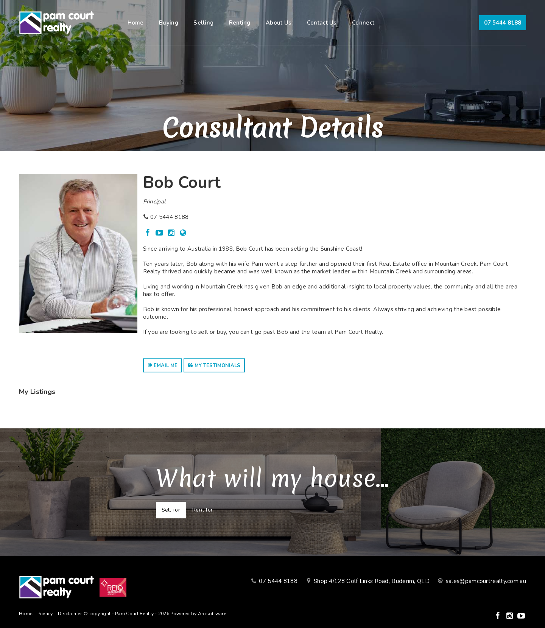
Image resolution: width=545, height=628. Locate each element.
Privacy (45, 614)
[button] (162, 365)
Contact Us (322, 22)
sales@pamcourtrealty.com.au (486, 581)
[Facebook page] (149, 233)
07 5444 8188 (502, 22)
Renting (240, 22)
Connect (363, 22)
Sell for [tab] (171, 509)
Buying (168, 22)
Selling (203, 22)
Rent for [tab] (202, 509)
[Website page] (183, 233)
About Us (278, 22)
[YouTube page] (161, 233)
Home (136, 22)
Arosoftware (212, 614)
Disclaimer (70, 614)
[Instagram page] (172, 233)
